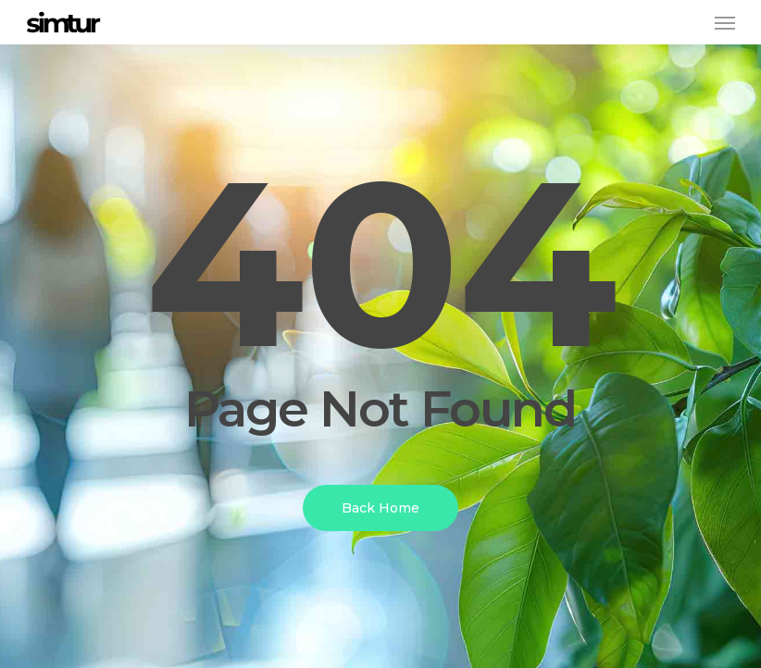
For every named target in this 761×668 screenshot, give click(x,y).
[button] (725, 22)
